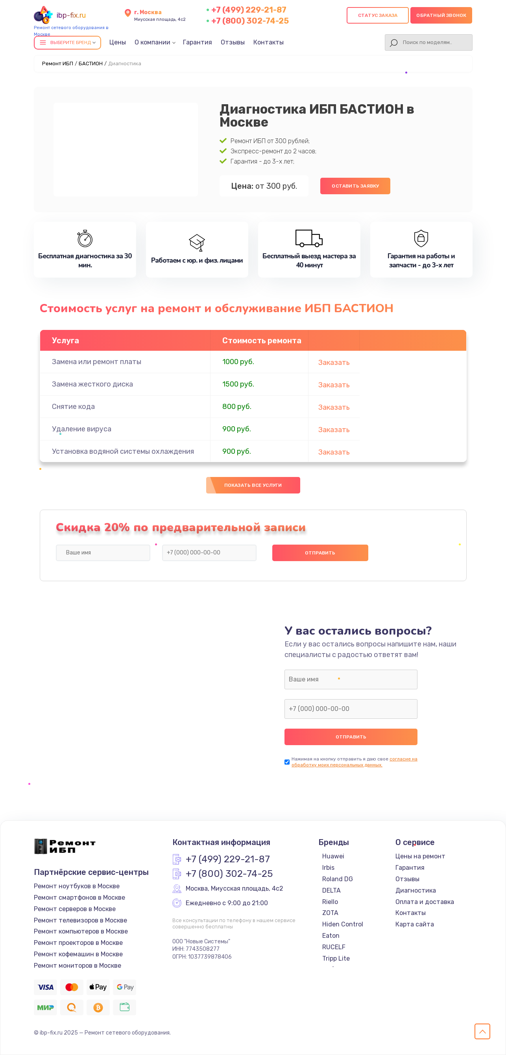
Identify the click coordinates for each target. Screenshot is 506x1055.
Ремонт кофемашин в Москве (78, 954)
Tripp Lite (336, 958)
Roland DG (337, 879)
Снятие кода (73, 406)
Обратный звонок (441, 15)
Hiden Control (342, 924)
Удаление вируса (81, 429)
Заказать (334, 362)
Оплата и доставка (424, 902)
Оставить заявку (355, 186)
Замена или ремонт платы (96, 361)
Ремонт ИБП (57, 63)
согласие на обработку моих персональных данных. (354, 762)
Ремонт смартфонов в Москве (79, 897)
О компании (152, 42)
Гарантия (197, 42)
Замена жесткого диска (92, 384)
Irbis (328, 867)
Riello (330, 902)
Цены (117, 42)
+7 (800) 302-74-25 (250, 21)
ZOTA (330, 913)
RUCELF (333, 947)
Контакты (268, 42)
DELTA (331, 890)
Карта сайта (414, 924)
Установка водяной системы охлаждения (123, 451)
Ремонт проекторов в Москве (78, 942)
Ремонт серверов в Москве (75, 909)
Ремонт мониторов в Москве (77, 965)
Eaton (331, 935)
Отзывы (233, 42)
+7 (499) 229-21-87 (248, 10)
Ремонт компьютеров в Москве (81, 931)
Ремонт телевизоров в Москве (80, 920)
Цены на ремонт (420, 856)
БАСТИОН (91, 63)
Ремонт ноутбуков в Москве (77, 886)
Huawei (333, 856)
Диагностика (415, 890)
